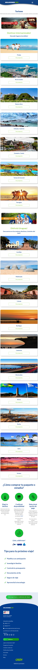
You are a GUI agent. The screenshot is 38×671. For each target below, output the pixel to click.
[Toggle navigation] (32, 2)
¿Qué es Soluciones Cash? (9, 642)
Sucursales (5, 652)
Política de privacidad (8, 650)
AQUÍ (21, 516)
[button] (3, 23)
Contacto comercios (7, 647)
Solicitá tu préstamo (19, 663)
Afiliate (10, 639)
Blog (4, 657)
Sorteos (5, 655)
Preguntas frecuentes (8, 645)
